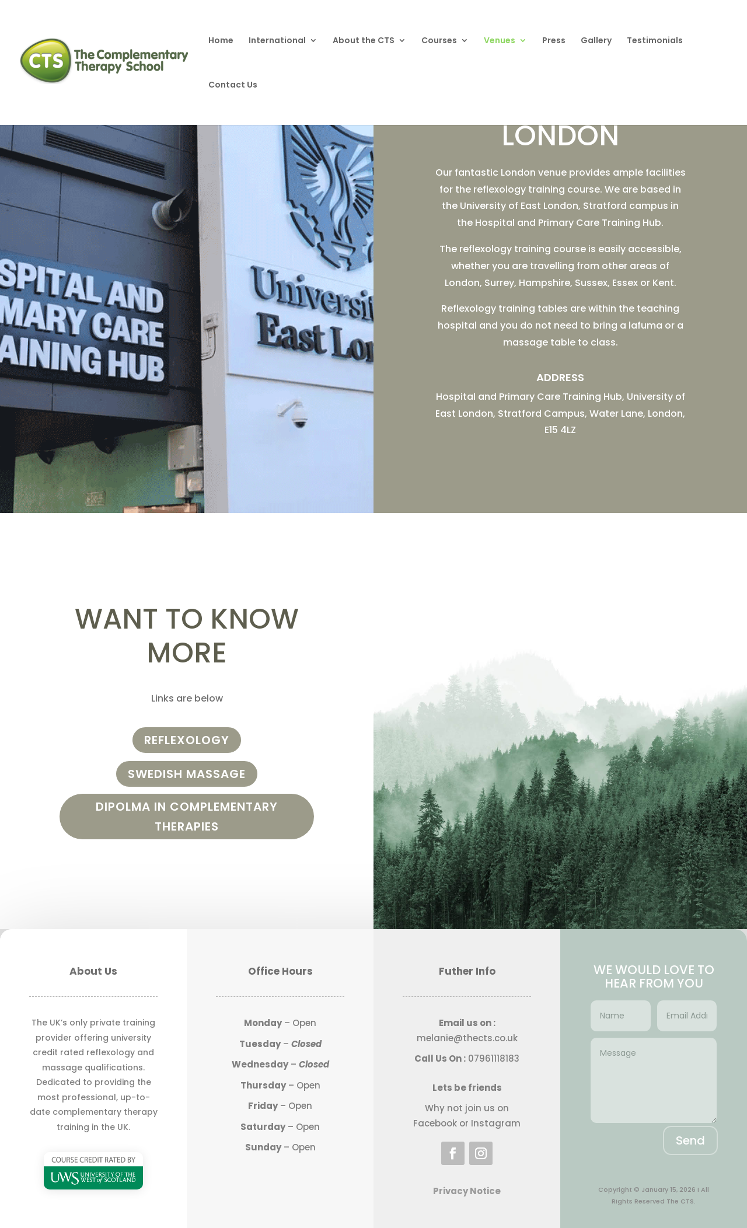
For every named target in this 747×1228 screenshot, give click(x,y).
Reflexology (186, 740)
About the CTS (364, 41)
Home (220, 41)
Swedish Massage (187, 774)
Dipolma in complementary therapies (187, 816)
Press (554, 41)
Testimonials (655, 41)
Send (690, 1140)
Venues (499, 41)
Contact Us (232, 85)
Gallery (596, 41)
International (277, 41)
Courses (439, 41)
